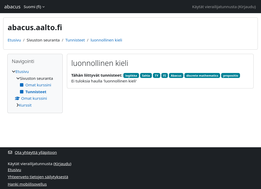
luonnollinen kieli (106, 40)
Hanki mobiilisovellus (27, 184)
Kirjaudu (246, 6)
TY (156, 75)
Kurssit (25, 105)
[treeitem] (35, 88)
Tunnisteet (75, 40)
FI (164, 75)
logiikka (131, 75)
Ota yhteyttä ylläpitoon (32, 152)
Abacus (176, 75)
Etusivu (14, 40)
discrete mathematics (202, 75)
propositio (230, 75)
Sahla (146, 75)
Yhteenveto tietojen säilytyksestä (38, 176)
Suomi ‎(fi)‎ (32, 6)
